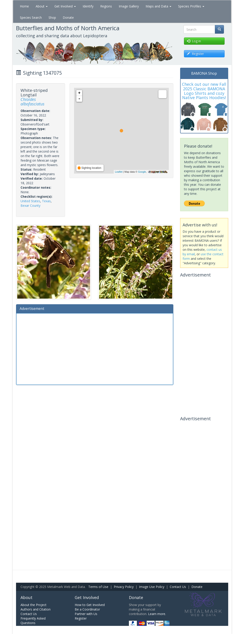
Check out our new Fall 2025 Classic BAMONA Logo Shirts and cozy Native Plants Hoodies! (204, 90)
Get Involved (65, 6)
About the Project (33, 605)
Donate (68, 17)
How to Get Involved (90, 605)
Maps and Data (158, 6)
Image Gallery (129, 6)
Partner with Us (86, 614)
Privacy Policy (124, 587)
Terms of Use (98, 587)
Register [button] (195, 53)
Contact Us (178, 587)
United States (30, 201)
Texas (46, 201)
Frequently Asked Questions (33, 620)
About (42, 6)
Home (24, 6)
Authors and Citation (36, 609)
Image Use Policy (151, 587)
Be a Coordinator (87, 609)
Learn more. (157, 614)
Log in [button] (194, 41)
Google (142, 171)
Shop (52, 17)
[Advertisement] (95, 348)
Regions (106, 6)
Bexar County (30, 205)
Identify (88, 6)
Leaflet (118, 171)
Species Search (31, 17)
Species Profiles (191, 6)
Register (81, 618)
